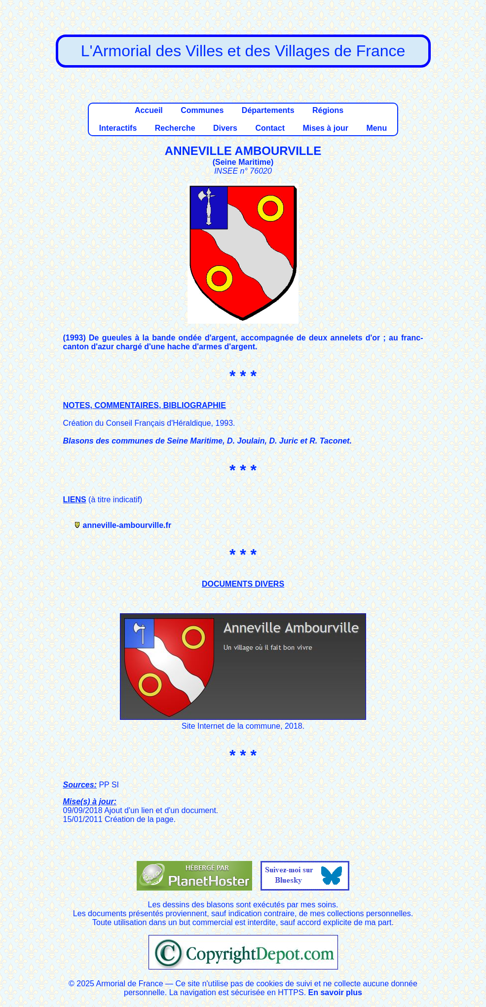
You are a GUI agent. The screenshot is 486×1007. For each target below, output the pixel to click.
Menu (376, 128)
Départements (268, 110)
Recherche (175, 128)
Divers (225, 128)
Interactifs (118, 128)
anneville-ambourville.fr (127, 525)
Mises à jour (325, 128)
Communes (202, 110)
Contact (270, 128)
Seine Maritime (243, 162)
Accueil (149, 110)
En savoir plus (335, 992)
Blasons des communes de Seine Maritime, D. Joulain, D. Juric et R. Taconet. (207, 441)
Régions (327, 110)
